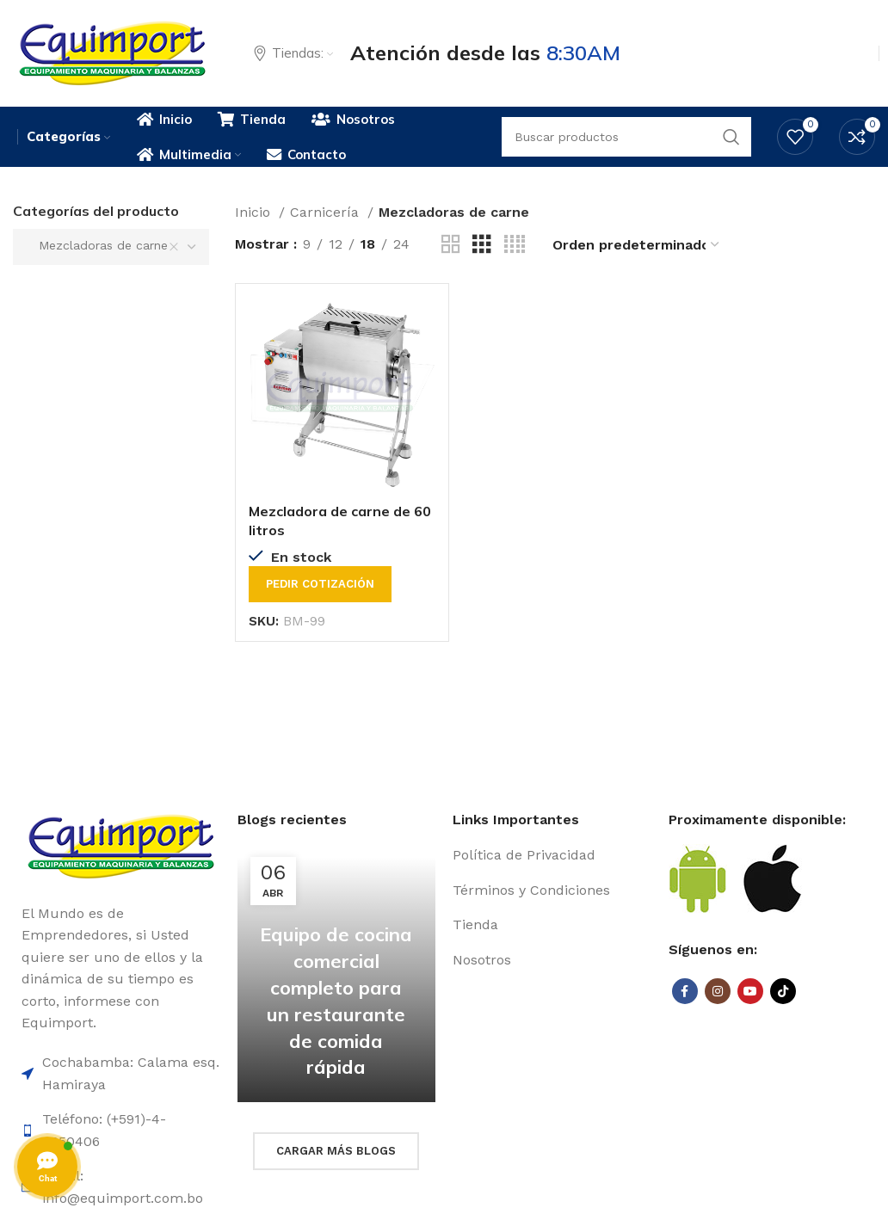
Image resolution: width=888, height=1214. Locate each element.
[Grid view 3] (481, 244)
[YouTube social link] (750, 991)
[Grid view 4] (514, 244)
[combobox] (111, 247)
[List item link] (552, 855)
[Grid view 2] (450, 244)
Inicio (254, 212)
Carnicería (326, 212)
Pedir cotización (320, 583)
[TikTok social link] (783, 991)
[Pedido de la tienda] (637, 244)
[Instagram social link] (718, 991)
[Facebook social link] (685, 991)
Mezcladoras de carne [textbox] (97, 245)
